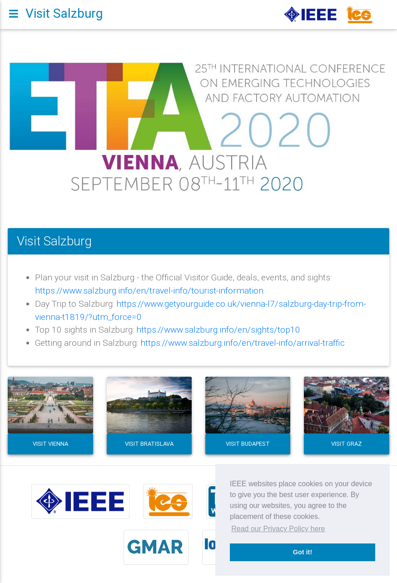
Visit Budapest (248, 444)
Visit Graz (346, 444)
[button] (36, 127)
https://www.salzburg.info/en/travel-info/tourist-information (149, 290)
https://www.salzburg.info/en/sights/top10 (218, 329)
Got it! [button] (302, 552)
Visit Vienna (50, 444)
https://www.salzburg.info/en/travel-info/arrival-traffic (242, 342)
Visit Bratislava (149, 444)
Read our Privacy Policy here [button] (278, 529)
